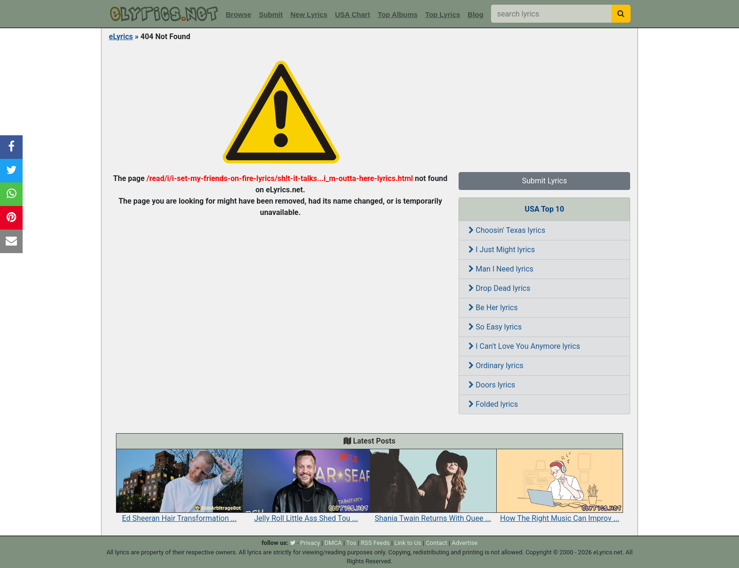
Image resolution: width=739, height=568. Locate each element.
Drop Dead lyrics (499, 288)
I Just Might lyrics (501, 249)
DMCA (333, 542)
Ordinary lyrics (495, 365)
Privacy (310, 542)
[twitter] (293, 542)
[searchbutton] (621, 14)
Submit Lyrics (544, 180)
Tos (351, 542)
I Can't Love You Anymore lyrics (524, 346)
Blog (475, 14)
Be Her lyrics (492, 307)
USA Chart (352, 14)
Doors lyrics (491, 384)
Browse (238, 14)
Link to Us (407, 542)
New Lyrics (309, 14)
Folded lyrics (493, 404)
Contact (436, 542)
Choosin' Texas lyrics (506, 230)
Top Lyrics (442, 14)
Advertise (464, 542)
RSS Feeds (375, 542)
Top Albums (398, 14)
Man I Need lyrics (501, 268)
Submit (271, 14)
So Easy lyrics (495, 326)
